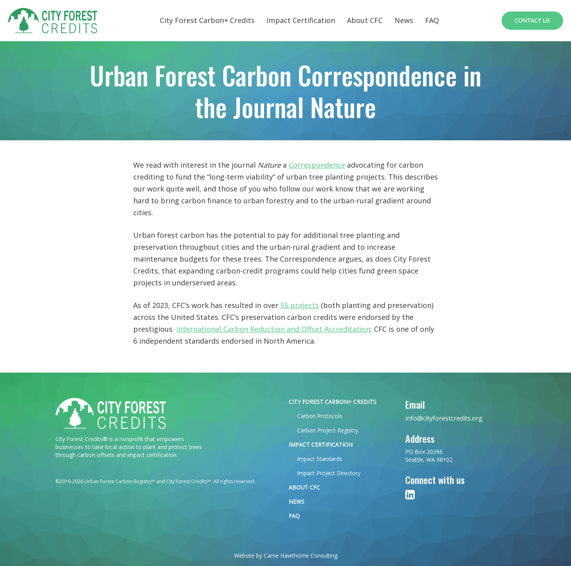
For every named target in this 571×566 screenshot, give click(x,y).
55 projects (299, 305)
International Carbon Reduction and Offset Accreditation (273, 329)
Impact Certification (300, 20)
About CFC (365, 20)
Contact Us (532, 20)
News (404, 20)
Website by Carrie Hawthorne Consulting (285, 555)
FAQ (432, 20)
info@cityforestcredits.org (444, 418)
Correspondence (317, 165)
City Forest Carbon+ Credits (207, 20)
